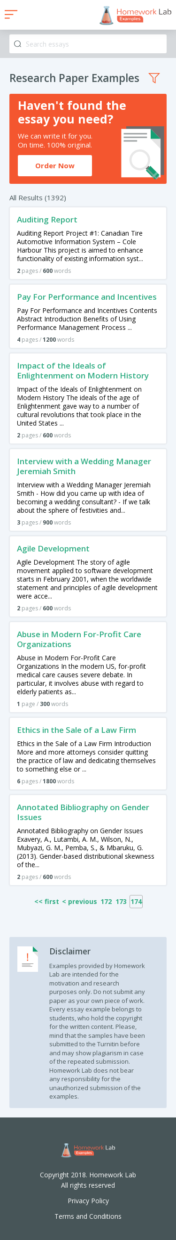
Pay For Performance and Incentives (87, 296)
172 (106, 901)
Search (17, 44)
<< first (46, 901)
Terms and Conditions (88, 1216)
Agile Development (53, 548)
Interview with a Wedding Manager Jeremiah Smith (84, 466)
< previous (79, 901)
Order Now (55, 165)
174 (136, 901)
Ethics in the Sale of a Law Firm (76, 729)
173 (121, 901)
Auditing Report (47, 219)
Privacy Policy (88, 1200)
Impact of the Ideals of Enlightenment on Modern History (83, 370)
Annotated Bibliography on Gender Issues (83, 812)
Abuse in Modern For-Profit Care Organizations (79, 639)
